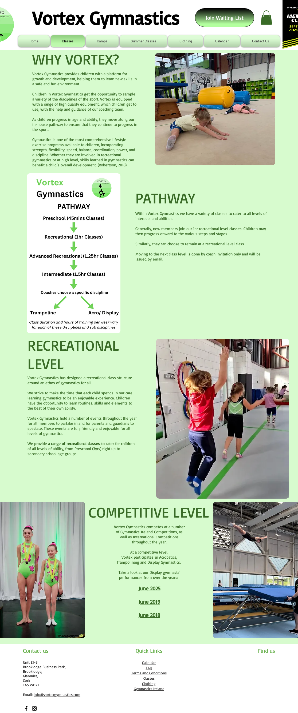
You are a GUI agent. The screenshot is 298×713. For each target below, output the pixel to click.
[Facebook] (26, 708)
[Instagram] (34, 708)
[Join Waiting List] (224, 17)
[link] (266, 17)
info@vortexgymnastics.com (57, 694)
